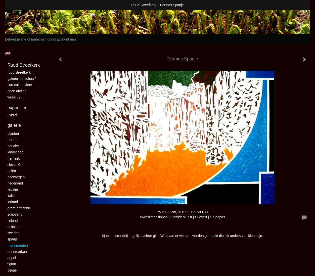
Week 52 (13, 97)
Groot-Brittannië (19, 208)
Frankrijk (13, 158)
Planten (13, 134)
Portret (12, 140)
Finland (12, 221)
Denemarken (17, 252)
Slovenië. (14, 165)
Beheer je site (15, 39)
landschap (15, 152)
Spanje (12, 239)
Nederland (15, 183)
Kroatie (12, 189)
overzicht (14, 115)
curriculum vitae (19, 85)
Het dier (13, 146)
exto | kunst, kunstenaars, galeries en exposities (19, 5)
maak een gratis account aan (53, 39)
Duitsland (14, 227)
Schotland (14, 214)
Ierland (12, 202)
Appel (11, 258)
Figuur (11, 264)
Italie (11, 196)
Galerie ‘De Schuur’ (21, 79)
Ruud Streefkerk (143, 5)
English (8, 53)
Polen (11, 171)
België (12, 270)
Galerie (14, 125)
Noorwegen (16, 177)
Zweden (13, 233)
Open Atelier (16, 91)
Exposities (17, 107)
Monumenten (17, 245)
